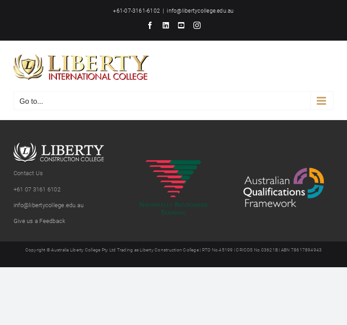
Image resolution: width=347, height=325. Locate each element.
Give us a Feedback (39, 221)
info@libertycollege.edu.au (200, 11)
